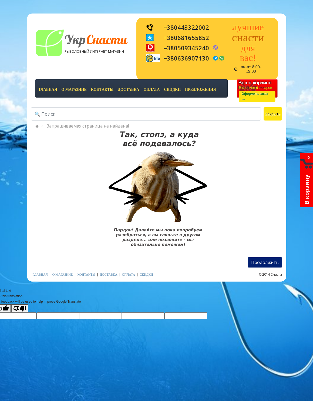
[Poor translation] (19, 308)
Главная (48, 90)
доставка (128, 90)
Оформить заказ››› (255, 96)
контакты (102, 90)
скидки (172, 90)
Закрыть (273, 113)
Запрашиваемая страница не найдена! (88, 126)
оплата (151, 90)
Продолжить (265, 262)
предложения (200, 90)
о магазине (73, 90)
